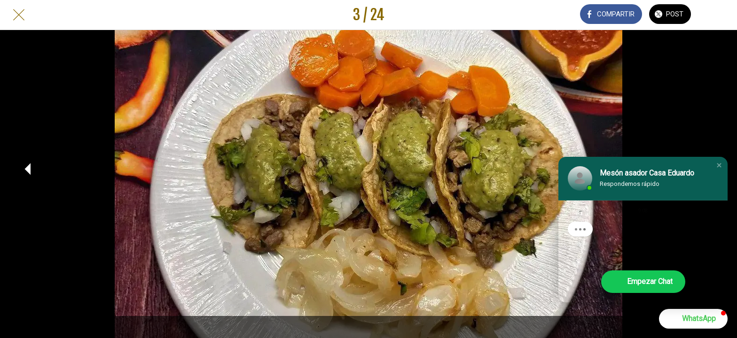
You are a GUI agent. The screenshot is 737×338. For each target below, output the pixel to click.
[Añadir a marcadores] (718, 15)
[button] (719, 165)
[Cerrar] (18, 15)
